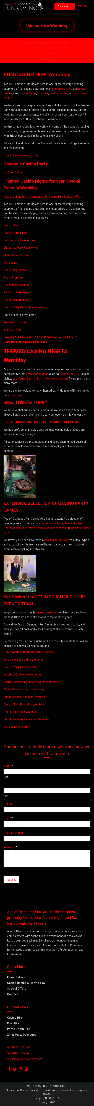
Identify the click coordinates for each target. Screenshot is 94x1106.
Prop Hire (13, 1023)
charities (43, 93)
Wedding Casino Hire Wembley (23, 674)
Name (8, 765)
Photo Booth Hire (18, 1029)
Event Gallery (16, 977)
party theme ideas (37, 374)
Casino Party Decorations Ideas (23, 307)
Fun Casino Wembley (17, 726)
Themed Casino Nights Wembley (24, 689)
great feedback (47, 612)
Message (10, 847)
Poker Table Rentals (16, 285)
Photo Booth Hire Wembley (20, 712)
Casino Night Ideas (15, 270)
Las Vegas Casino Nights (28, 378)
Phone (8, 803)
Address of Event (14, 832)
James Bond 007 (70, 374)
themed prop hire (61, 88)
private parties (58, 93)
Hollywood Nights (56, 378)
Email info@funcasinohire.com (47, 43)
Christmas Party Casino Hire (21, 247)
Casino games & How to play (26, 983)
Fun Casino (10, 262)
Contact (12, 994)
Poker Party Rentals (16, 300)
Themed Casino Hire (16, 255)
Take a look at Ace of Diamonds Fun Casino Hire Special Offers (43, 196)
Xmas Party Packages (21, 1034)
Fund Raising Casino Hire (19, 240)
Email (8, 818)
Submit (11, 879)
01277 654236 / (47, 53)
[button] (64, 6)
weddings (30, 93)
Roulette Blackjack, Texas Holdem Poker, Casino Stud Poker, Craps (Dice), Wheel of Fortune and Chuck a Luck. (47, 528)
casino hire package (56, 540)
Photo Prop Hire (14, 277)
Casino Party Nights (16, 232)
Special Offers (16, 988)
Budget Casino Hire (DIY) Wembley (25, 697)
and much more (13, 329)
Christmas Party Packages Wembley (26, 719)
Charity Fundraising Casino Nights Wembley (31, 682)
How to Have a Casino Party (21, 155)
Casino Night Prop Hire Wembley (24, 704)
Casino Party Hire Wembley (21, 667)
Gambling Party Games (18, 292)
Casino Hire (11, 225)
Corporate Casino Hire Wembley (23, 659)
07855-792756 (47, 58)
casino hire (15, 395)
